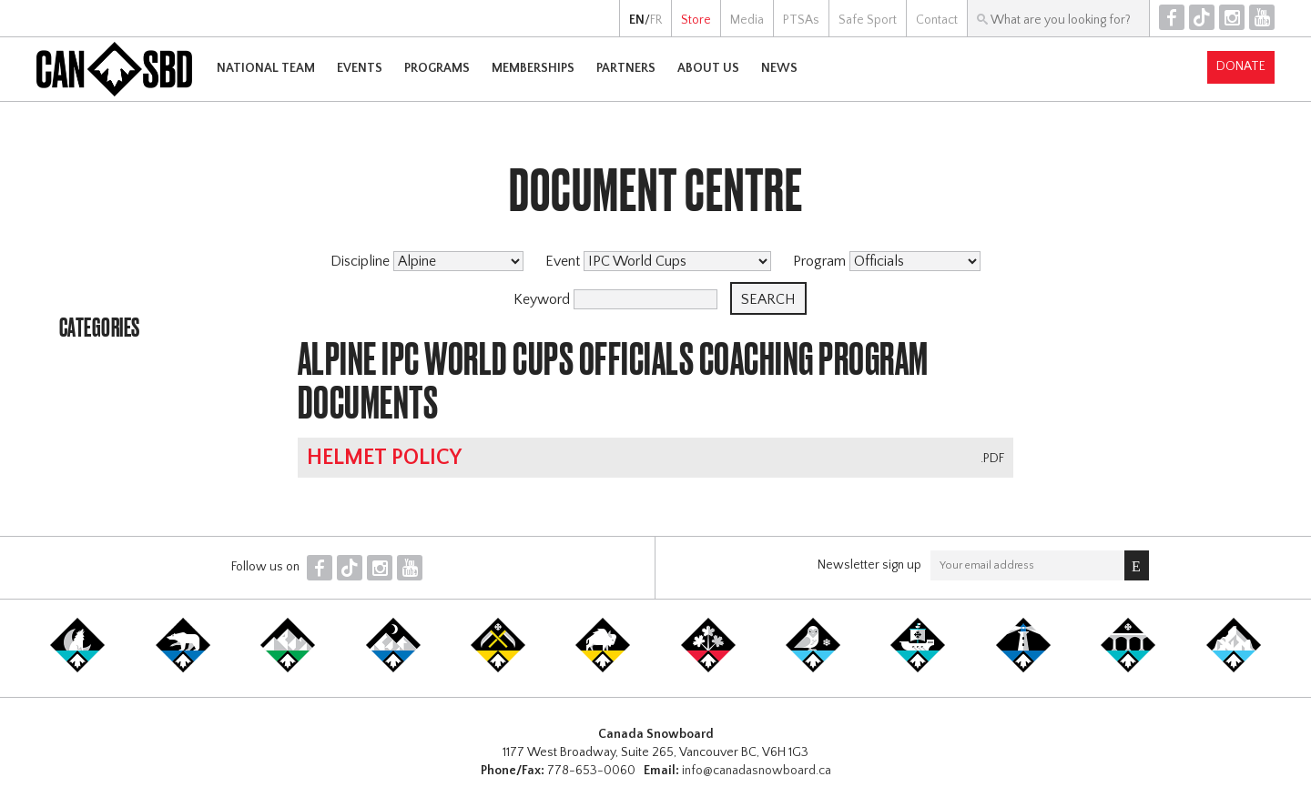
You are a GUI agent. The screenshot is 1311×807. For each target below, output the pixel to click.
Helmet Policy (384, 457)
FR (656, 20)
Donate (1240, 66)
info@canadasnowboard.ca (756, 770)
